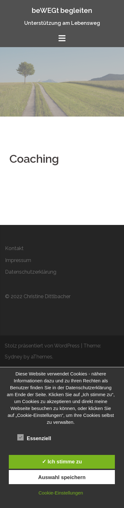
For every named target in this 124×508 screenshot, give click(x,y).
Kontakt (14, 248)
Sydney (13, 357)
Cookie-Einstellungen (60, 492)
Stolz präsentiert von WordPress (42, 346)
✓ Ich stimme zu (62, 461)
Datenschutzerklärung (30, 272)
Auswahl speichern (61, 477)
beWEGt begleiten (62, 10)
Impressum (18, 260)
